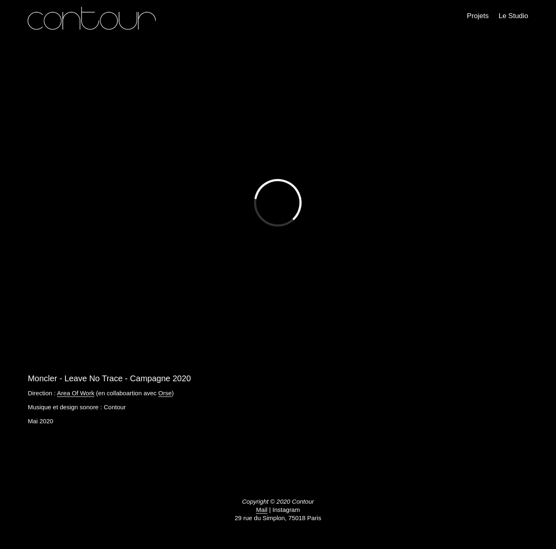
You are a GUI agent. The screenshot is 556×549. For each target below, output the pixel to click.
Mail (261, 509)
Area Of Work (75, 392)
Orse (165, 392)
